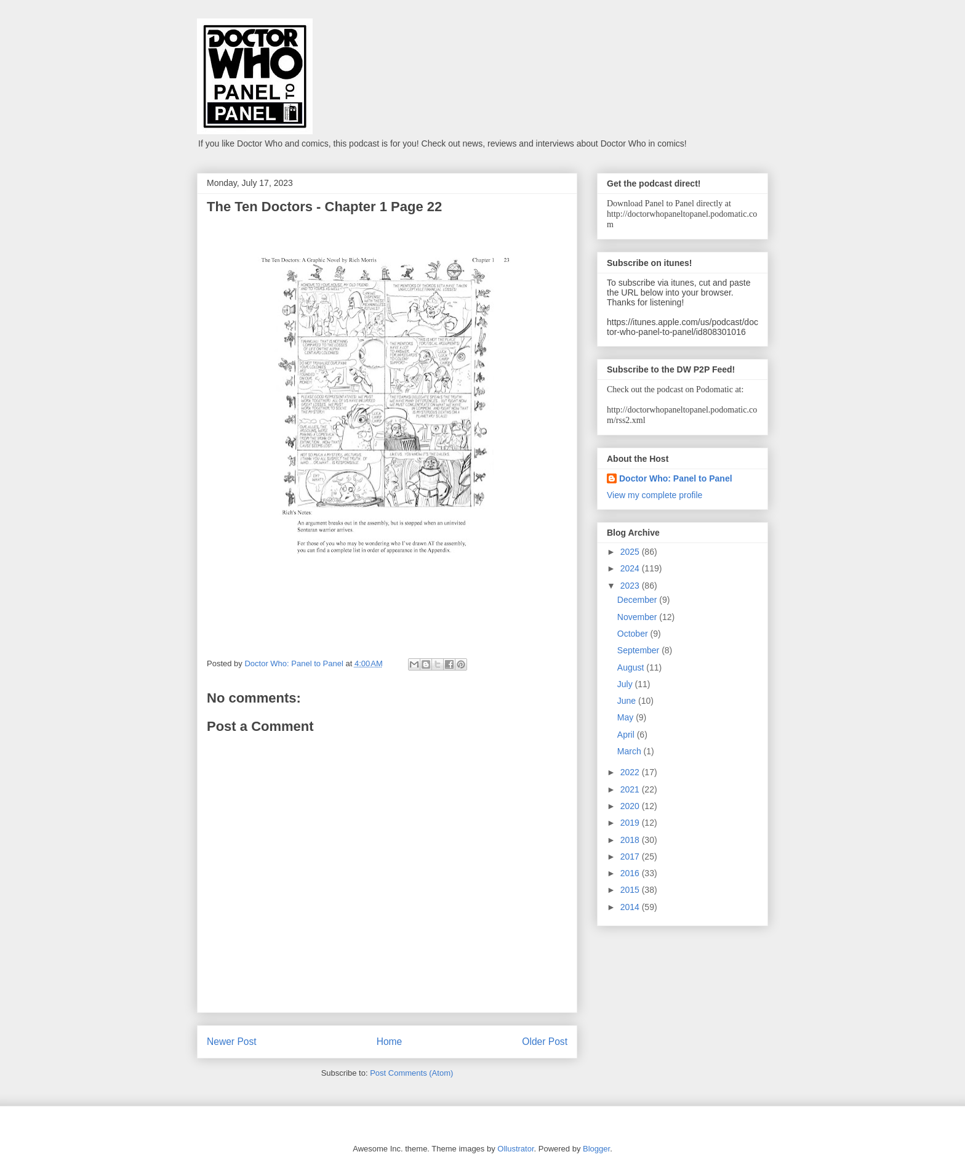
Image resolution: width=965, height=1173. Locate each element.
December (638, 600)
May (626, 717)
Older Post (544, 1041)
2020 (631, 806)
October (634, 634)
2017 (631, 856)
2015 (631, 890)
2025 (631, 552)
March (630, 751)
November (638, 617)
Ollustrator (515, 1148)
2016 (631, 873)
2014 (631, 907)
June (627, 701)
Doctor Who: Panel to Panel (675, 478)
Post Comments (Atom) (411, 1073)
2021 (631, 789)
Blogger (596, 1148)
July (626, 684)
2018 (631, 840)
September (639, 650)
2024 (631, 568)
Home (389, 1041)
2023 (631, 586)
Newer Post (232, 1041)
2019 (631, 823)
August (631, 667)
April (627, 735)
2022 (631, 772)
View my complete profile (654, 495)
